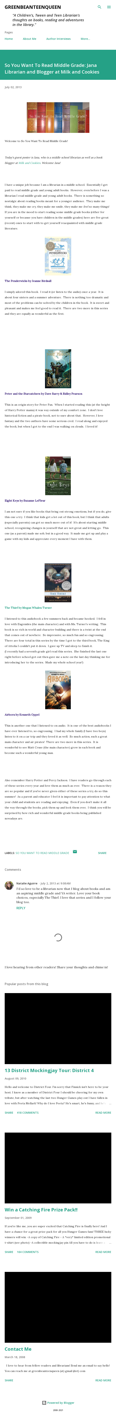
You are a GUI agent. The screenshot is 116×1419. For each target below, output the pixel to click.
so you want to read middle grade (42, 853)
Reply (20, 908)
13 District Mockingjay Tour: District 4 (49, 1070)
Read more (103, 1112)
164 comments (28, 1252)
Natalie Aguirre (26, 883)
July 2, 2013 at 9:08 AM (55, 883)
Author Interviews (58, 39)
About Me (29, 39)
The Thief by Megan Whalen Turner (28, 608)
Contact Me (18, 1349)
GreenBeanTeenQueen (33, 7)
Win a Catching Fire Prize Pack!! (41, 1209)
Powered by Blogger (58, 1403)
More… (85, 39)
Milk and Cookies (29, 163)
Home (9, 39)
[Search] (99, 7)
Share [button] (102, 853)
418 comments (28, 1112)
